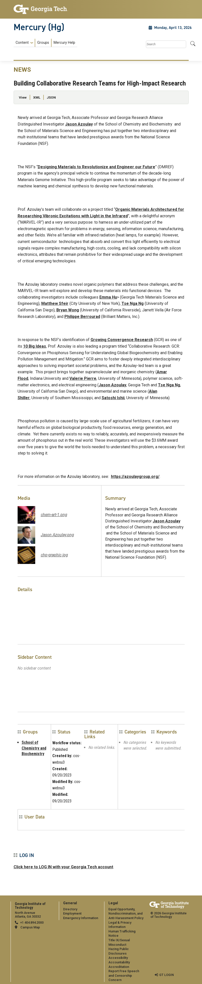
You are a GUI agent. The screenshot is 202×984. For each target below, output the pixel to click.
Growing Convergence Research (122, 339)
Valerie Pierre (82, 378)
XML (36, 97)
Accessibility (118, 958)
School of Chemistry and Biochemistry (34, 748)
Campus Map (30, 927)
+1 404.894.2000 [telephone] (32, 922)
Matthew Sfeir (54, 303)
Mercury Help (64, 42)
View (23, 97)
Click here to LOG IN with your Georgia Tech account (63, 867)
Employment (72, 913)
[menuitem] (45, 43)
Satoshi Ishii (113, 397)
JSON (51, 97)
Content (22, 43)
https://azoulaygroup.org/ (135, 476)
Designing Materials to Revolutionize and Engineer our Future (96, 167)
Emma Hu (108, 297)
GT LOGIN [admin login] (166, 975)
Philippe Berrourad (82, 316)
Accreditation (118, 967)
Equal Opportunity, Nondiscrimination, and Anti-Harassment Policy (125, 913)
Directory (70, 909)
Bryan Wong (67, 310)
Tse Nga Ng (133, 303)
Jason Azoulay (79, 124)
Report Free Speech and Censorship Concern (123, 975)
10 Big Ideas (34, 346)
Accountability (119, 962)
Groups (43, 42)
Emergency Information (80, 918)
